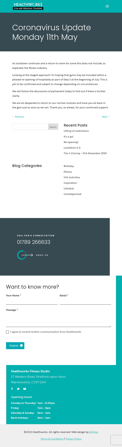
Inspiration (70, 183)
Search (53, 127)
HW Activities (72, 177)
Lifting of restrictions (76, 131)
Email (64, 295)
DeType (93, 432)
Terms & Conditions (52, 439)
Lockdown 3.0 (72, 148)
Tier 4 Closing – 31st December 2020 (85, 153)
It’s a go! (69, 136)
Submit (13, 345)
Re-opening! (71, 142)
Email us (42, 255)
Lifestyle (69, 188)
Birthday (69, 166)
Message (12, 310)
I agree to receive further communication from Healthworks (43, 331)
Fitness (68, 172)
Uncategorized (72, 194)
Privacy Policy (73, 439)
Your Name (13, 295)
